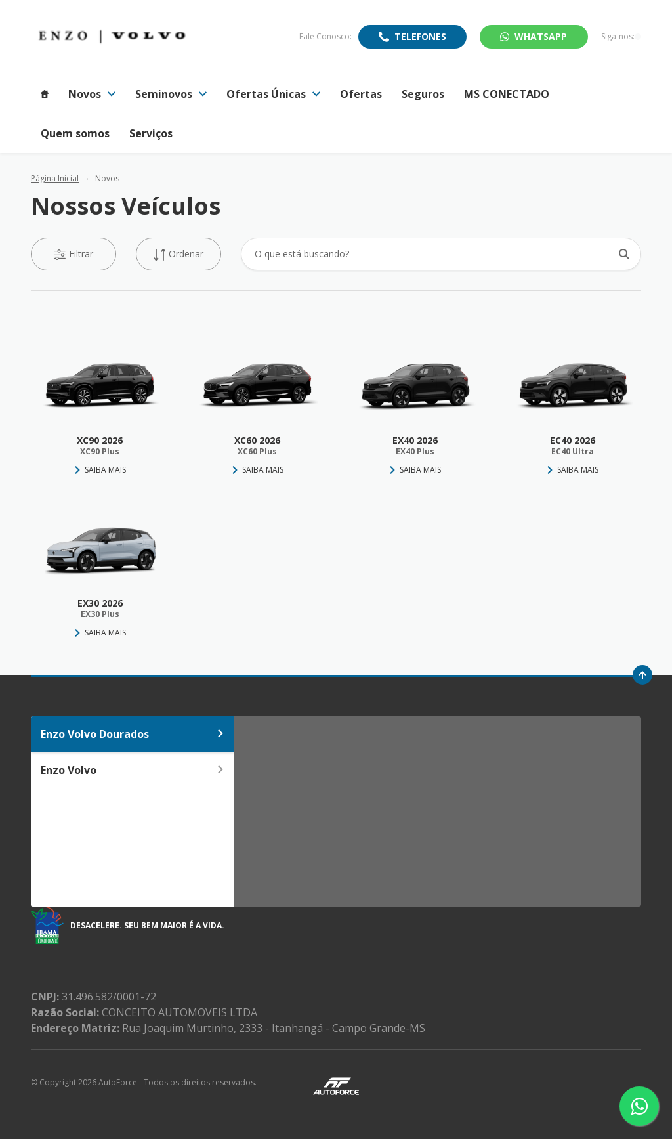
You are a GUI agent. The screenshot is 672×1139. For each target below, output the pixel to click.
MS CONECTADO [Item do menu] (506, 93)
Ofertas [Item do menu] (361, 93)
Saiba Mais (105, 469)
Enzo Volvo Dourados (132, 734)
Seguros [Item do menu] (423, 93)
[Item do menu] (45, 93)
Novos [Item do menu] (92, 93)
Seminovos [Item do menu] (171, 93)
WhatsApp (533, 36)
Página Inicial (55, 178)
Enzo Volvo (132, 770)
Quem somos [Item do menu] (75, 133)
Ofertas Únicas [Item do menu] (273, 93)
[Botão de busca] (623, 253)
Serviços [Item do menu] (151, 133)
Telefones (420, 36)
